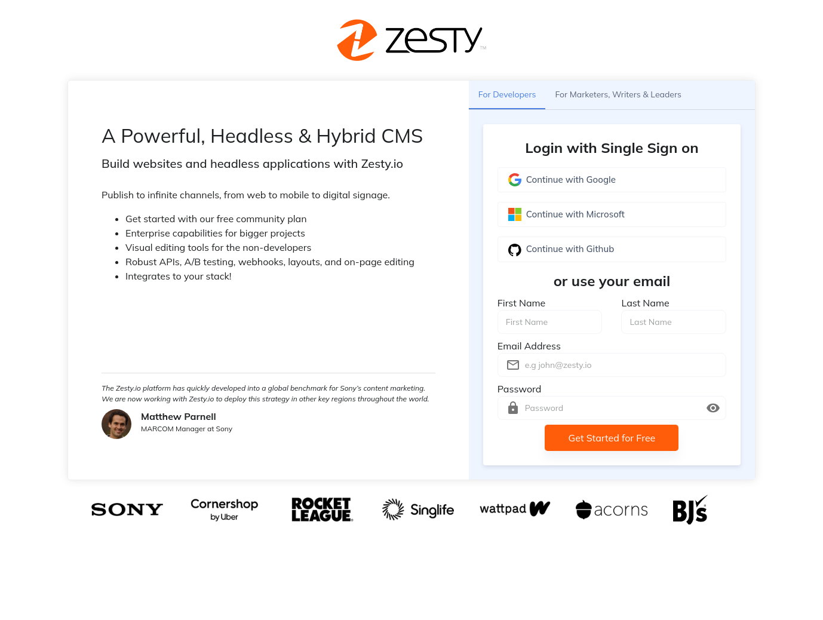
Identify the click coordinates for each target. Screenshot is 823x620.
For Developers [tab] (507, 95)
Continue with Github (612, 249)
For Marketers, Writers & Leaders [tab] (618, 95)
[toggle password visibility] (713, 408)
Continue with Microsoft (612, 214)
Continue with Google (612, 180)
